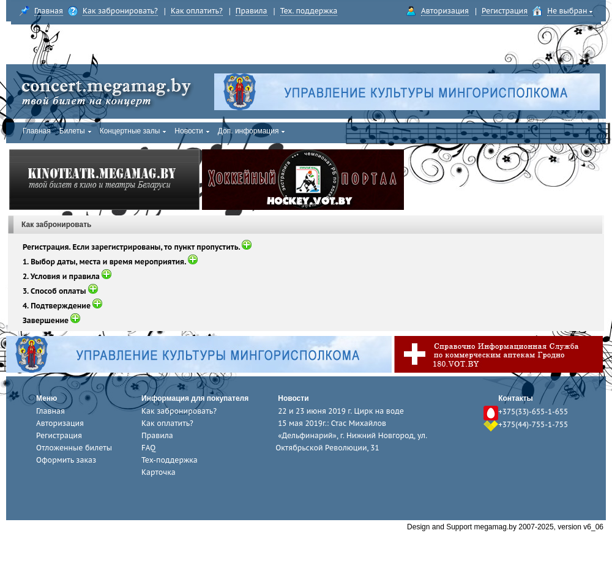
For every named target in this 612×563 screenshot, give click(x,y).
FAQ (148, 447)
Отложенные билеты (74, 447)
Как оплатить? (197, 10)
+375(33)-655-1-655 (533, 411)
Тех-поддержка (169, 459)
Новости (191, 131)
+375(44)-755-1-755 (533, 424)
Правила (251, 10)
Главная (48, 10)
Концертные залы (133, 131)
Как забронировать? (120, 10)
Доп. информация (251, 131)
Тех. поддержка (309, 10)
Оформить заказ (66, 459)
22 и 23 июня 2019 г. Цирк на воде (341, 411)
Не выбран (569, 10)
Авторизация (445, 10)
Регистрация (505, 10)
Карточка (158, 472)
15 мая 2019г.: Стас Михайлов (332, 423)
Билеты (75, 131)
